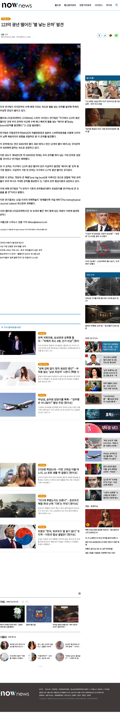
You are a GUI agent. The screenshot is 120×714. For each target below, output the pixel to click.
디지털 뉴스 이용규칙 (96, 689)
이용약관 (54, 689)
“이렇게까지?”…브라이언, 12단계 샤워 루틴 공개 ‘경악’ (45, 658)
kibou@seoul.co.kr (37, 222)
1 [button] (38, 666)
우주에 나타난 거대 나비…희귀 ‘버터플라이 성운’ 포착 (21, 250)
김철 (2, 34)
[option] (38, 617)
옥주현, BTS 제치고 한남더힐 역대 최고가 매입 (17, 646)
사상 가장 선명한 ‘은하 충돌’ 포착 (13, 246)
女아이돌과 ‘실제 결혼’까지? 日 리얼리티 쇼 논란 (19, 257)
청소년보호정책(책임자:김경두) (80, 689)
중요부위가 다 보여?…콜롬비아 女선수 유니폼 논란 (20, 253)
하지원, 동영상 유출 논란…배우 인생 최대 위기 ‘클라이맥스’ (65, 625)
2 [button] (40, 666)
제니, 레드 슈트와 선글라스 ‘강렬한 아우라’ (45, 645)
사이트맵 (106, 689)
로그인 (41, 689)
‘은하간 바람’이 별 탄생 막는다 (12, 242)
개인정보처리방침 (64, 689)
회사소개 (47, 689)
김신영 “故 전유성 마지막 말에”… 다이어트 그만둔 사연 (72, 646)
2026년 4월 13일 (31, 624)
